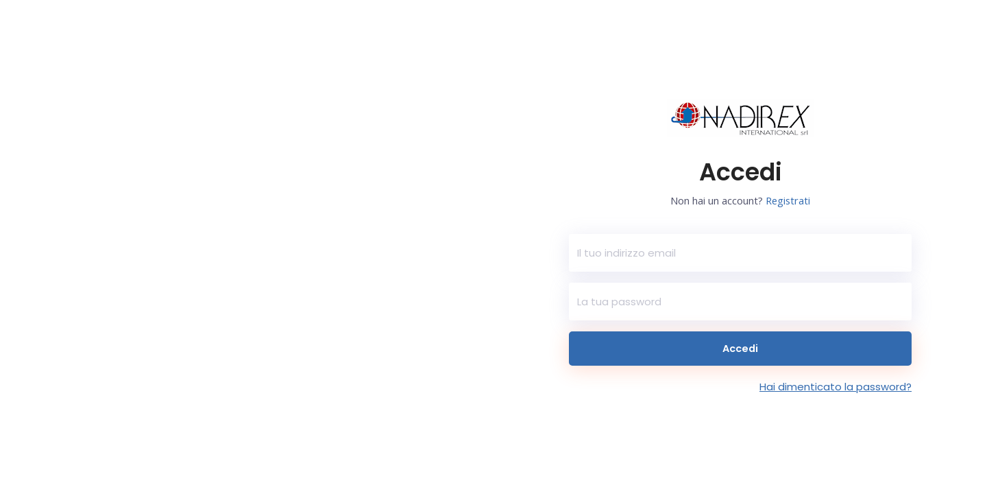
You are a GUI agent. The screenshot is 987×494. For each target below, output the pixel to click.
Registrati (788, 200)
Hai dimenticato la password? (835, 386)
